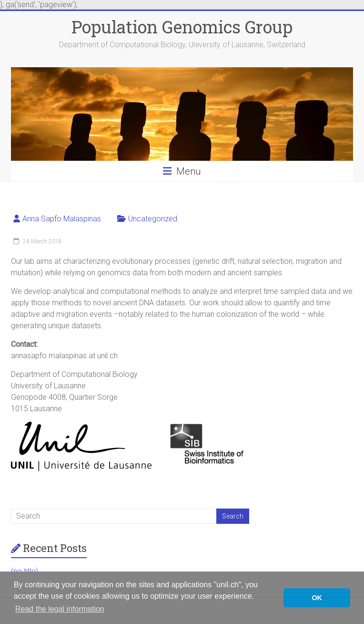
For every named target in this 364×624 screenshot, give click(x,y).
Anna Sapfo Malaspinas (61, 218)
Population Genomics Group (182, 26)
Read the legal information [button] (59, 609)
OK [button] (317, 598)
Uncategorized (152, 218)
